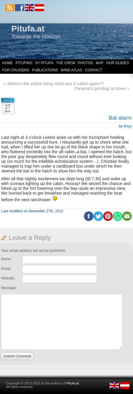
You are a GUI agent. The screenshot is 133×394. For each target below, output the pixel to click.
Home (7, 63)
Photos (85, 63)
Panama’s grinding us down (100, 88)
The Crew (65, 63)
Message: (9, 288)
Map (100, 63)
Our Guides (117, 63)
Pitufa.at (27, 28)
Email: (6, 269)
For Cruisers (15, 70)
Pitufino (24, 63)
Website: (8, 278)
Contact (93, 70)
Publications (45, 70)
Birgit (128, 126)
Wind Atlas (71, 70)
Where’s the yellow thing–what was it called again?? (55, 83)
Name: (6, 259)
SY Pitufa (44, 63)
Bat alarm (120, 118)
